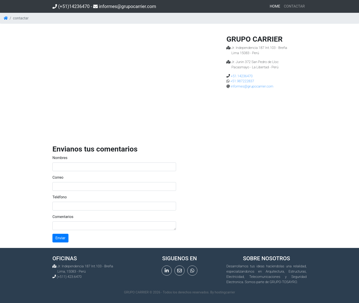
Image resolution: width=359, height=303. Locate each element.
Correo (57, 177)
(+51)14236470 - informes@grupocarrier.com (104, 6)
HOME (276, 5)
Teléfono (59, 197)
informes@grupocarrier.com (251, 86)
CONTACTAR (294, 6)
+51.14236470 (241, 76)
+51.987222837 (241, 81)
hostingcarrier (225, 292)
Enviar (60, 238)
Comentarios (62, 217)
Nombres (60, 158)
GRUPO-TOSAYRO (283, 282)
